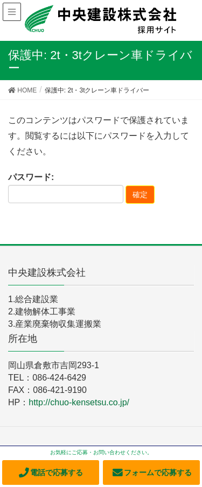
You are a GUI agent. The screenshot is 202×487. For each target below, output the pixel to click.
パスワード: (65, 188)
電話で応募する (50, 472)
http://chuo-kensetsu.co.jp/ (79, 402)
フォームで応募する (152, 472)
